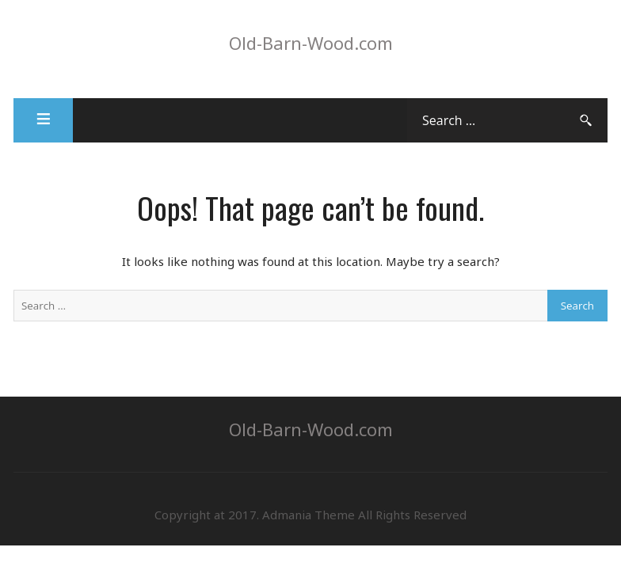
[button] (43, 120)
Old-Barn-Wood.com (311, 43)
